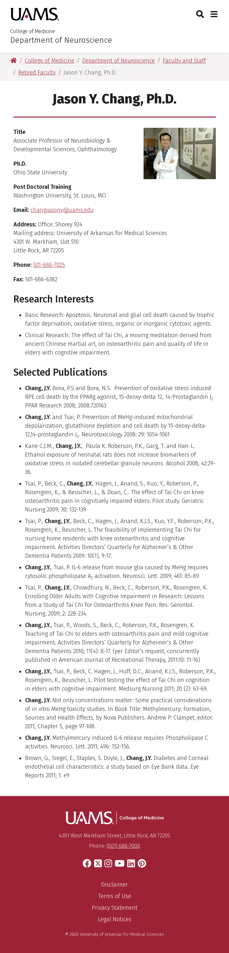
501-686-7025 (49, 264)
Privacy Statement (114, 907)
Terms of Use (114, 896)
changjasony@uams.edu (62, 210)
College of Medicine (32, 31)
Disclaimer (114, 884)
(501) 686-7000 (123, 846)
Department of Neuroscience (61, 40)
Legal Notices (114, 919)
